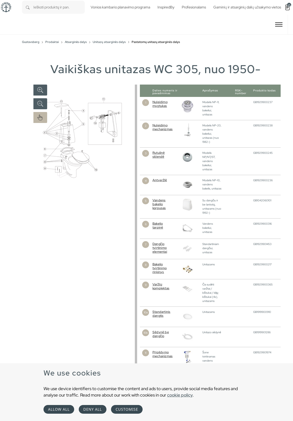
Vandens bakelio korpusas (159, 204)
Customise (127, 409)
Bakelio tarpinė (157, 225)
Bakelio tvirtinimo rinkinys (159, 268)
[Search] (27, 7)
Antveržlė (159, 180)
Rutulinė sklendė (158, 155)
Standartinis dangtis (161, 314)
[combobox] (59, 7)
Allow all (59, 409)
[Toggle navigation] (279, 25)
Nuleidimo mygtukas (160, 104)
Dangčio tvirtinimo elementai (159, 248)
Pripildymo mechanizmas (162, 354)
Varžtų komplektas (160, 286)
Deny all (92, 409)
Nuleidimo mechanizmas (162, 127)
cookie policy (180, 395)
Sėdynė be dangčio (160, 334)
